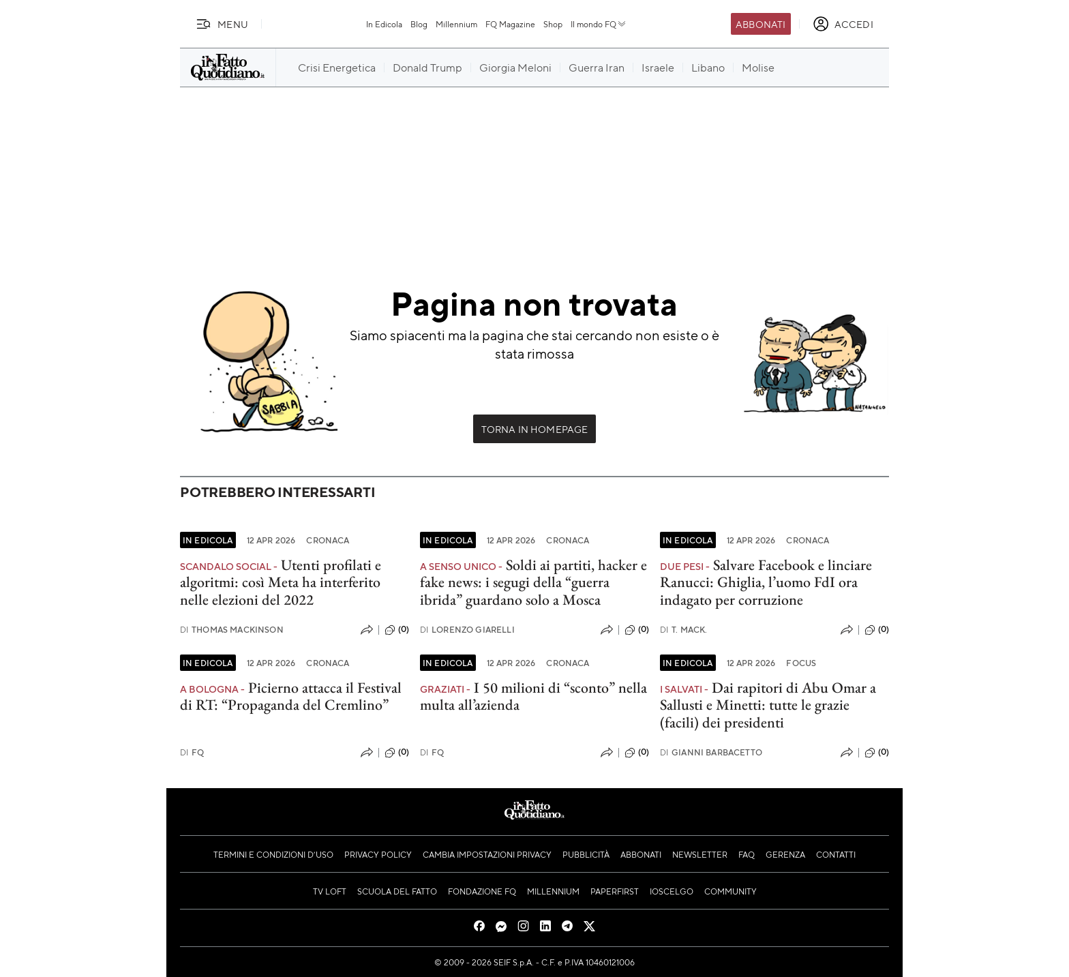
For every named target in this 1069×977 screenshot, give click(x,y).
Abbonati (760, 24)
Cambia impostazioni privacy (487, 854)
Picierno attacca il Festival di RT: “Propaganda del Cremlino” (291, 696)
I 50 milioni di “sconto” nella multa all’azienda (533, 696)
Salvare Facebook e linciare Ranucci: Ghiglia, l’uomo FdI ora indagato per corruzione (766, 582)
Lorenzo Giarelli (467, 630)
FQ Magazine (510, 24)
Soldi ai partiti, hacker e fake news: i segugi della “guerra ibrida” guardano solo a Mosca (533, 582)
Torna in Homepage (534, 429)
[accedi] (843, 24)
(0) (397, 630)
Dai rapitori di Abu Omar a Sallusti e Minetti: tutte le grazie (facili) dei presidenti (768, 705)
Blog (418, 24)
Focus (801, 662)
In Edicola (384, 24)
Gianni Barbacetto (711, 752)
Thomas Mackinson (232, 630)
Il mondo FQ (599, 23)
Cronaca (327, 540)
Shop (552, 24)
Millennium (456, 24)
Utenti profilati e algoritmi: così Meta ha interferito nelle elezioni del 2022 (280, 582)
